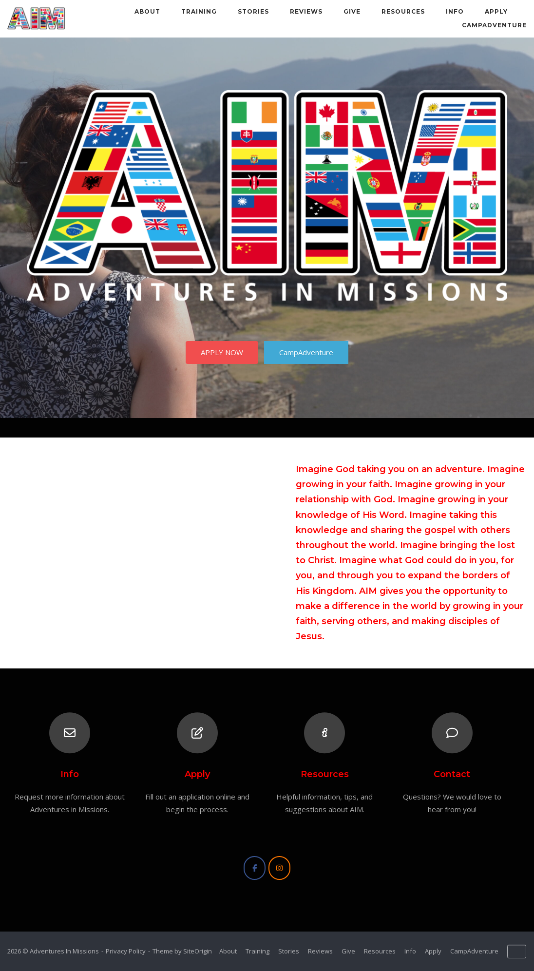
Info (455, 11)
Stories (253, 11)
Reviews (306, 11)
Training (199, 11)
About (147, 11)
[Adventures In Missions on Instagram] (279, 868)
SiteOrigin (197, 951)
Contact (452, 774)
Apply (496, 11)
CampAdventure (494, 25)
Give (352, 11)
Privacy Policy (126, 951)
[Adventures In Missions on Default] (516, 951)
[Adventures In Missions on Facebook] (255, 868)
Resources (403, 11)
